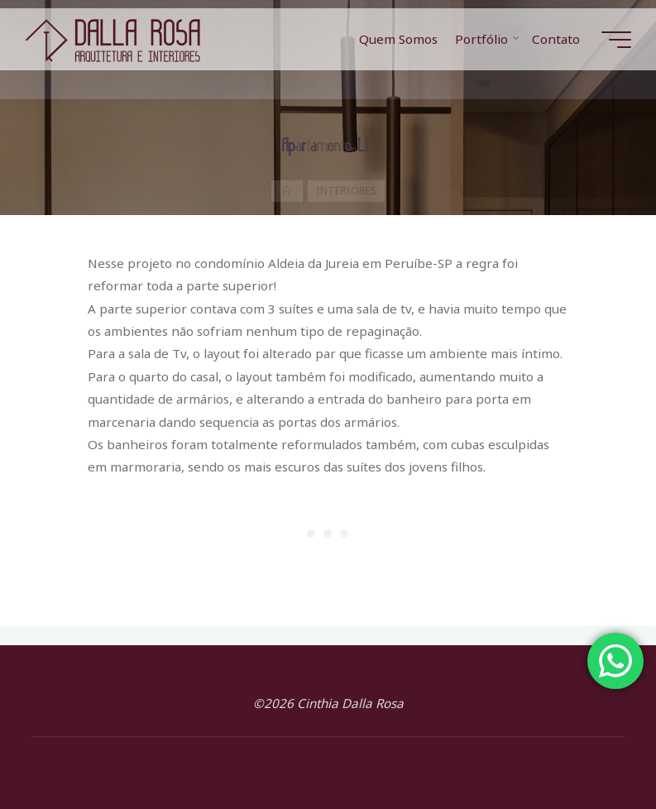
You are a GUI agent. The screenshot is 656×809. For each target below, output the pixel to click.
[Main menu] (616, 39)
